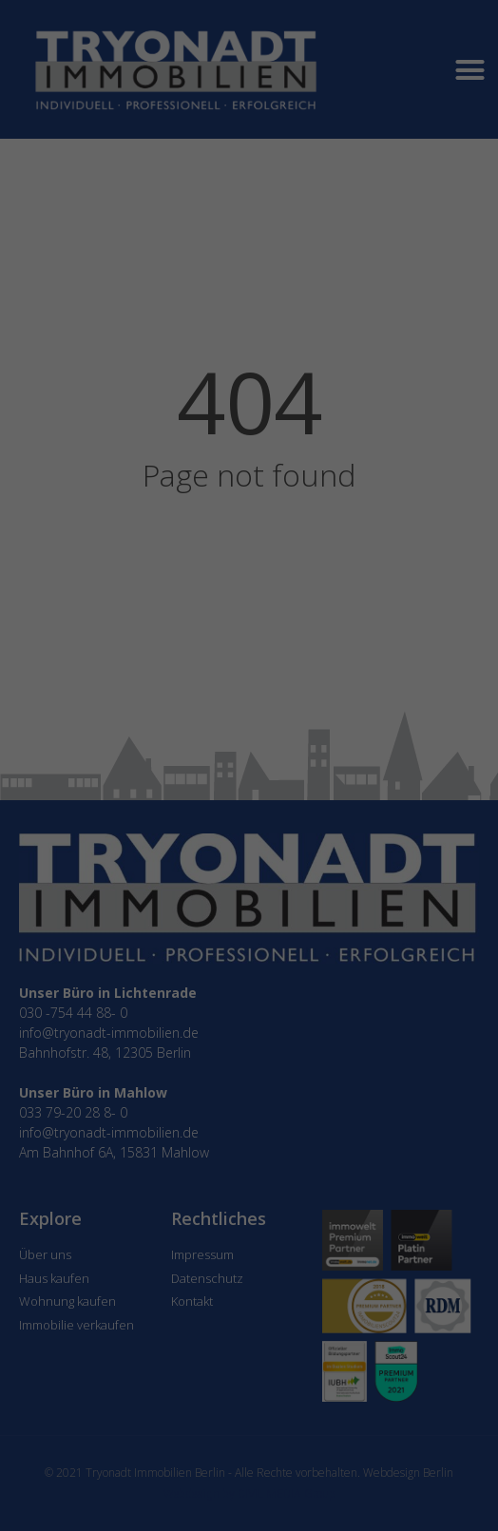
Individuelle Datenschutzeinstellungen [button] (249, 877)
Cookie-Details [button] (159, 899)
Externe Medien (315, 729)
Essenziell (151, 729)
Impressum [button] (345, 899)
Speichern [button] (249, 837)
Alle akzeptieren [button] (249, 783)
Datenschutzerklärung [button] (255, 899)
